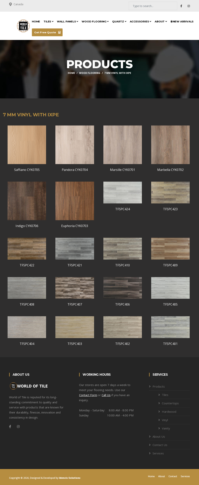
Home (36, 21)
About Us (159, 436)
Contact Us (160, 445)
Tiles (48, 21)
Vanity (166, 428)
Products (159, 386)
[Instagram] (18, 426)
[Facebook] (10, 426)
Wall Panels (67, 21)
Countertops (170, 403)
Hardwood (169, 411)
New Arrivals (182, 21)
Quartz (119, 21)
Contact (172, 476)
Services (158, 453)
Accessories (140, 21)
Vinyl (165, 420)
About (161, 21)
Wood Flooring (95, 21)
